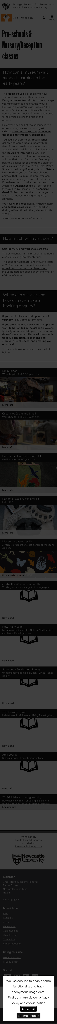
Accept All (28, 1009)
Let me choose (28, 1015)
